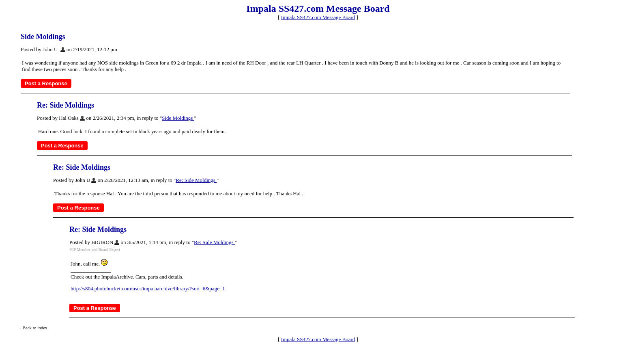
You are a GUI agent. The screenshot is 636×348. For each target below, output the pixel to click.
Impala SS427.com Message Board (318, 17)
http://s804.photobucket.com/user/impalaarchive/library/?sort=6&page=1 (148, 288)
